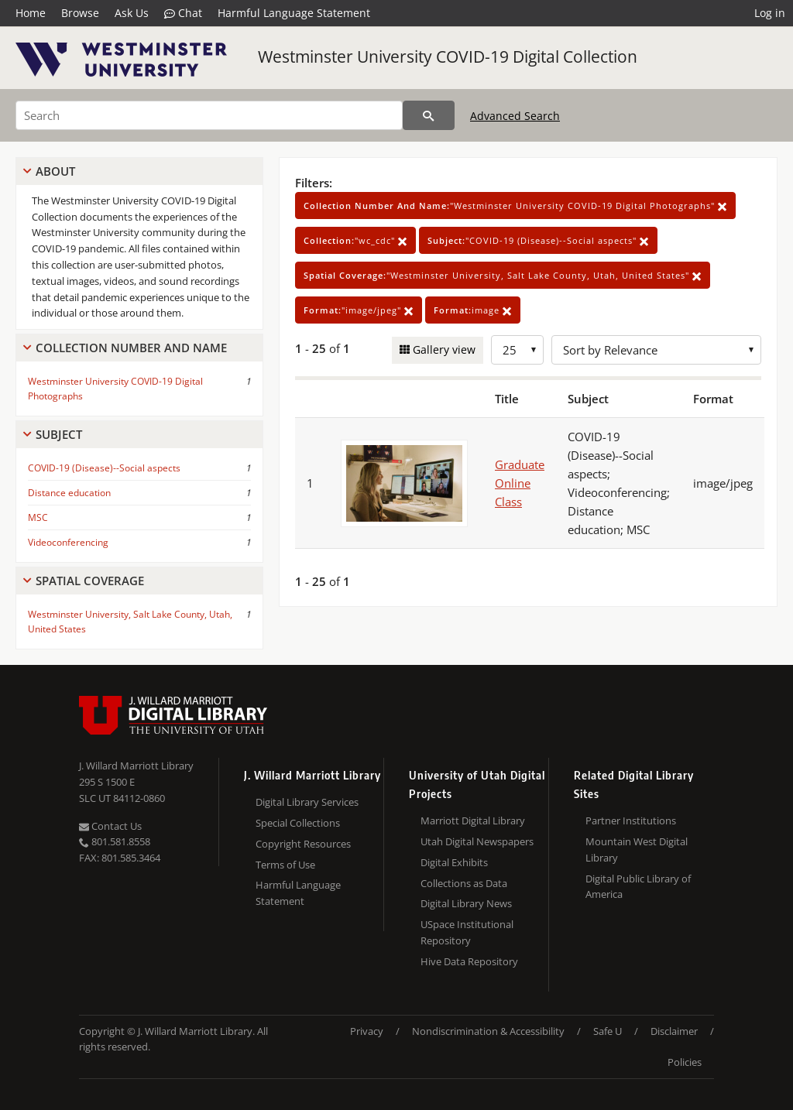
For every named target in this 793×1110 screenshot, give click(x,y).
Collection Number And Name (131, 347)
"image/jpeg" (359, 310)
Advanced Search (515, 115)
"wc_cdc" (355, 240)
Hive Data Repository (469, 961)
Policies (685, 1062)
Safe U (607, 1031)
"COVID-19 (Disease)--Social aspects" (538, 240)
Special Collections (298, 823)
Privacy (366, 1031)
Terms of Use (285, 865)
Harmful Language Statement (294, 12)
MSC (38, 517)
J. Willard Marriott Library (136, 766)
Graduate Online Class (519, 483)
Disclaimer (674, 1031)
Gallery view (442, 349)
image (473, 310)
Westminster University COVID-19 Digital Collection (447, 56)
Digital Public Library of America (638, 887)
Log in (769, 12)
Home (30, 12)
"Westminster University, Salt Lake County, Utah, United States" (503, 275)
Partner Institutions (630, 820)
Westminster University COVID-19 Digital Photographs (115, 389)
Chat (183, 13)
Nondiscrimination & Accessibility (488, 1031)
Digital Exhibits (454, 862)
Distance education (69, 492)
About (55, 171)
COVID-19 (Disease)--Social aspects (104, 467)
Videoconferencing (68, 542)
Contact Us (110, 826)
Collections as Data (464, 883)
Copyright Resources (303, 844)
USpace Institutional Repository (467, 932)
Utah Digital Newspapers (477, 841)
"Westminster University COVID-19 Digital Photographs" (515, 205)
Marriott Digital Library (473, 820)
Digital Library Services (307, 802)
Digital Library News (466, 903)
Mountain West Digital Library (636, 849)
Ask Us (132, 12)
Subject (59, 434)
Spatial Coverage (90, 580)
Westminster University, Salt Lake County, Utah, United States (130, 622)
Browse (80, 12)
